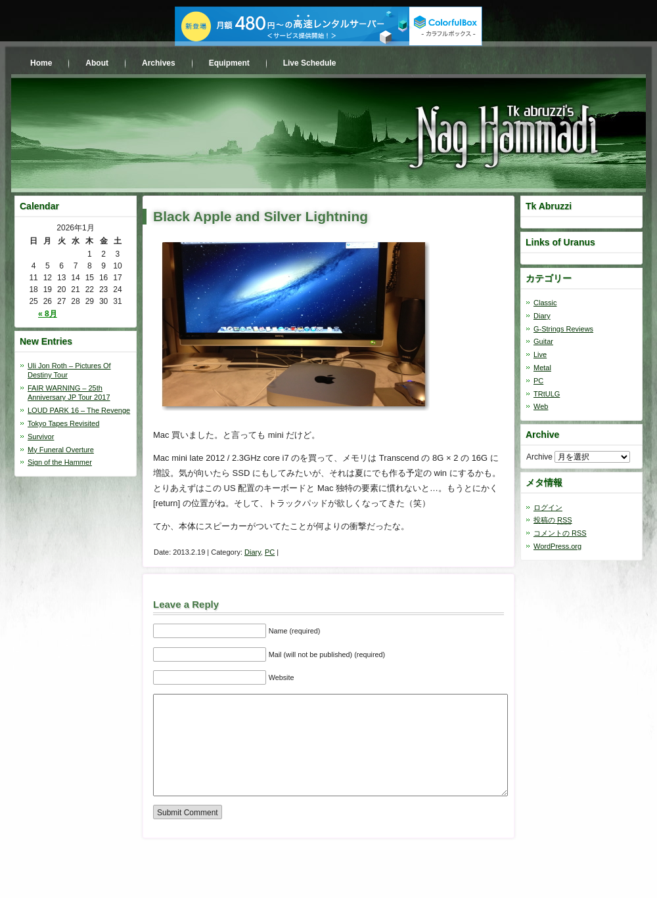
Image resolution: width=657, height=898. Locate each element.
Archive (539, 456)
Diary (252, 552)
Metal (542, 368)
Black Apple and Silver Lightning (260, 216)
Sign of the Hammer (60, 462)
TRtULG (546, 394)
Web (540, 406)
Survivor (41, 436)
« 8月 (47, 313)
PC (270, 552)
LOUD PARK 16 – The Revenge (79, 410)
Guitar (543, 341)
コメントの (560, 533)
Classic (544, 303)
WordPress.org (557, 546)
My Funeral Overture (61, 450)
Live (540, 354)
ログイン (547, 507)
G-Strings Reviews (563, 329)
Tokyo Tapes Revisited (63, 423)
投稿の (552, 520)
